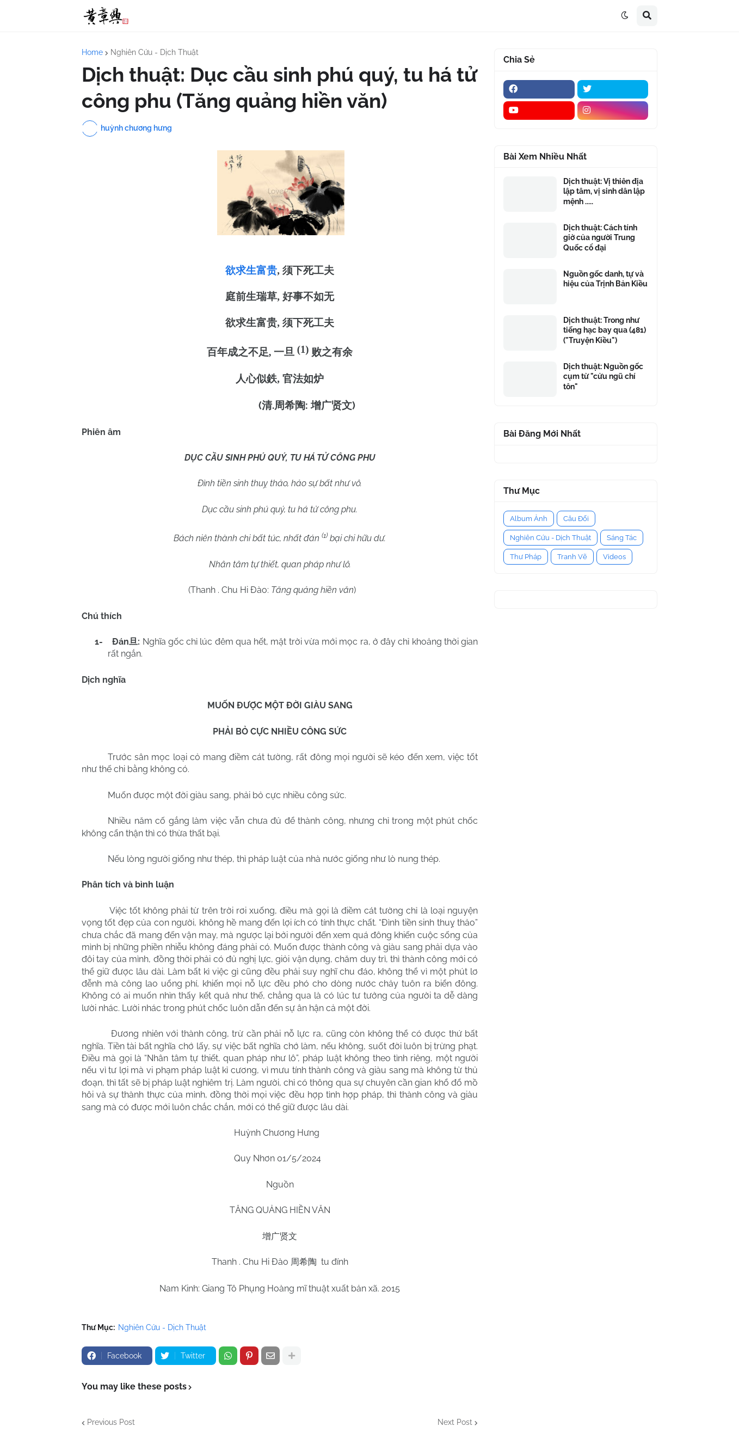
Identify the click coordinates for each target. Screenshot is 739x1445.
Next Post (455, 1422)
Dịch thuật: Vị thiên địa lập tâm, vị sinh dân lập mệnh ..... (604, 191)
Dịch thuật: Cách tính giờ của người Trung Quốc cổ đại (600, 237)
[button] (625, 15)
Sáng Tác (622, 538)
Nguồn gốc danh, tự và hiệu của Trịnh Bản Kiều (605, 279)
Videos (614, 557)
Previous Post (111, 1422)
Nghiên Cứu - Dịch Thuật (154, 52)
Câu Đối (576, 519)
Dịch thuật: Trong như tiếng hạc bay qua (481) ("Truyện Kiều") (604, 330)
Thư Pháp (525, 557)
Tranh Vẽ (572, 557)
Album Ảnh (528, 519)
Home (92, 52)
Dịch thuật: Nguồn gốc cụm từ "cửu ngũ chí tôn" (603, 376)
